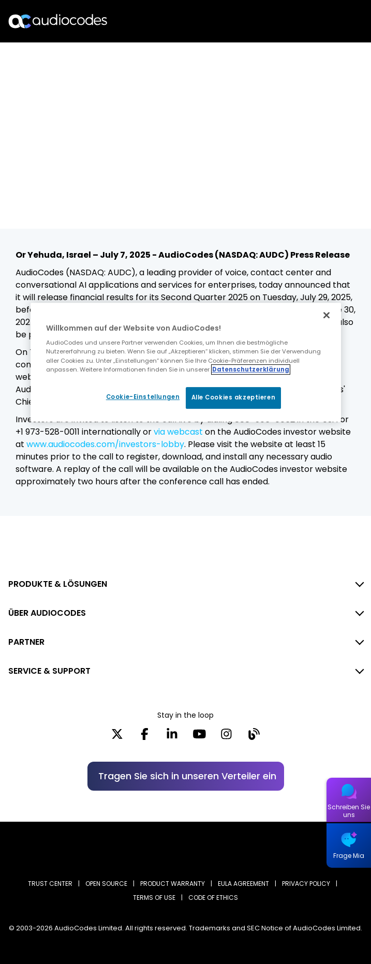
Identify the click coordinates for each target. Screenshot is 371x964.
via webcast (178, 432)
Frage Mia (348, 855)
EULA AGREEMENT (243, 883)
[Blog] (253, 737)
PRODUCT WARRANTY (172, 883)
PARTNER (26, 642)
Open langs (336, 21)
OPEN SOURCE (106, 883)
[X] (117, 737)
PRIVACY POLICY (306, 883)
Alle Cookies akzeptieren (233, 397)
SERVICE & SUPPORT (49, 671)
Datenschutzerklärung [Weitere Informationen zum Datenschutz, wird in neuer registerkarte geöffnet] (250, 369)
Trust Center (50, 883)
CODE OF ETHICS (213, 897)
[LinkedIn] (172, 737)
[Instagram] (226, 737)
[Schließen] (326, 315)
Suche (318, 21)
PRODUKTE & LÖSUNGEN (57, 584)
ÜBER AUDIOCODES (47, 613)
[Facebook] (144, 737)
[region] (186, 362)
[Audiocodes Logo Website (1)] (58, 21)
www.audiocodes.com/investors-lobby (105, 444)
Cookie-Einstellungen (143, 397)
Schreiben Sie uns (349, 811)
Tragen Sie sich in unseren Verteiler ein (187, 775)
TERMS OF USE (154, 897)
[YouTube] (199, 737)
